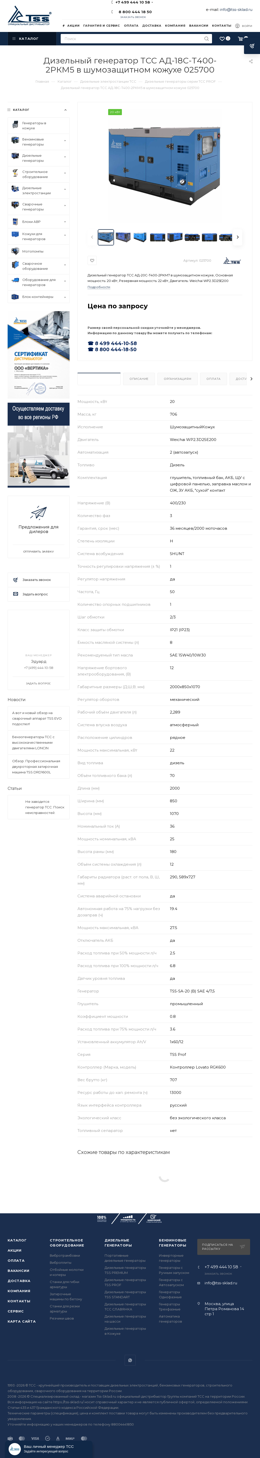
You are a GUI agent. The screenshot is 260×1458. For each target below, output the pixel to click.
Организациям (177, 379)
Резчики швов (62, 1318)
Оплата (213, 379)
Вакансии (18, 1271)
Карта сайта (22, 1321)
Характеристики (99, 379)
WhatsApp (130, 1360)
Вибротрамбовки (65, 1255)
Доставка (19, 1281)
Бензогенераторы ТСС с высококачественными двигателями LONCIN (33, 742)
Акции (15, 1250)
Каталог (17, 1240)
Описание (139, 379)
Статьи (15, 788)
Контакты (19, 1301)
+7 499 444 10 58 (221, 1267)
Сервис (16, 1311)
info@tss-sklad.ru (236, 9)
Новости (17, 699)
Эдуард (38, 661)
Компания (19, 1291)
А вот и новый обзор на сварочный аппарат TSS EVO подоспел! (37, 718)
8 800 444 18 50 (134, 11)
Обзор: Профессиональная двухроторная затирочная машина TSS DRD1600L (36, 766)
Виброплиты (60, 1262)
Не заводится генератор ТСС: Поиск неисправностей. (44, 807)
